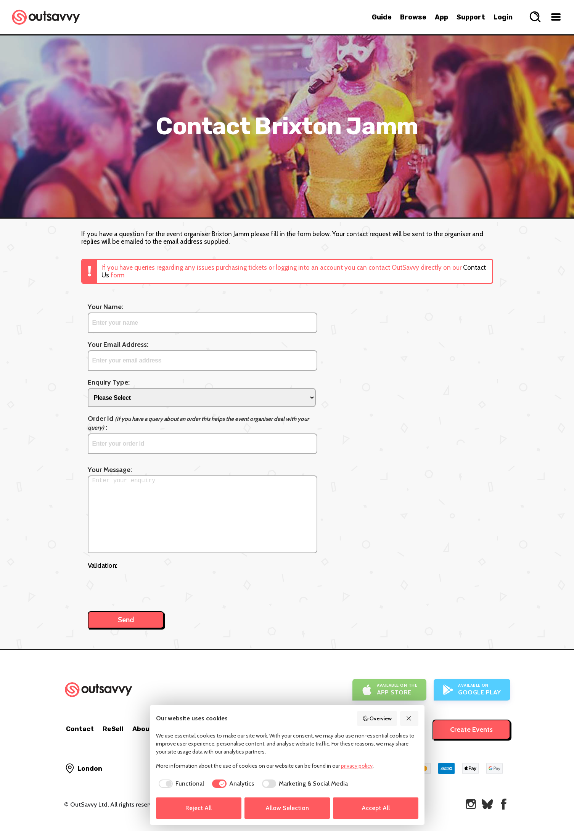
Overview (377, 718)
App (441, 17)
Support (471, 17)
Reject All (198, 808)
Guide (382, 17)
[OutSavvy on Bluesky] (487, 804)
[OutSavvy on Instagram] (471, 804)
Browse (413, 17)
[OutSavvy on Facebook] (503, 804)
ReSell (113, 729)
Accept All (376, 808)
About (142, 729)
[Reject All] (409, 718)
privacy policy (357, 765)
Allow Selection (287, 808)
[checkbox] (180, 783)
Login (503, 17)
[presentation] (146, 586)
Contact (80, 729)
